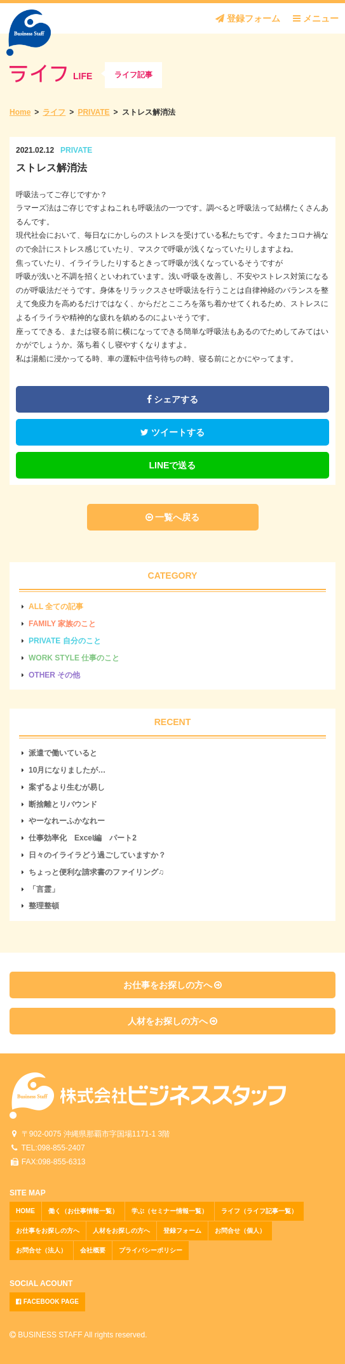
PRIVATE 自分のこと (65, 640)
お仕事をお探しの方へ (172, 985)
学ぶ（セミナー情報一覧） (170, 1210)
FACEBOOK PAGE (47, 1301)
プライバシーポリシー (150, 1250)
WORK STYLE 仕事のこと (74, 657)
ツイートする (172, 432)
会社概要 (92, 1250)
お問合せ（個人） (240, 1230)
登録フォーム (247, 18)
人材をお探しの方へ (173, 1021)
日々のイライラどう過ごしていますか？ (97, 855)
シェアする (173, 399)
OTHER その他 (54, 675)
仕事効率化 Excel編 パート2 (83, 837)
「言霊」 (44, 889)
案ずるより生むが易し (67, 787)
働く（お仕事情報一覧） (83, 1210)
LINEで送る (172, 465)
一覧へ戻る (172, 517)
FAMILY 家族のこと (62, 623)
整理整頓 (44, 905)
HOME (25, 1210)
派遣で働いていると (63, 753)
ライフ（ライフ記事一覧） (259, 1210)
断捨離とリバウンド (63, 804)
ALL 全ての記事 (56, 606)
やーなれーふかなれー (67, 820)
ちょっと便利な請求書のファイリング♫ (96, 872)
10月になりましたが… (67, 770)
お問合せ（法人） (41, 1250)
